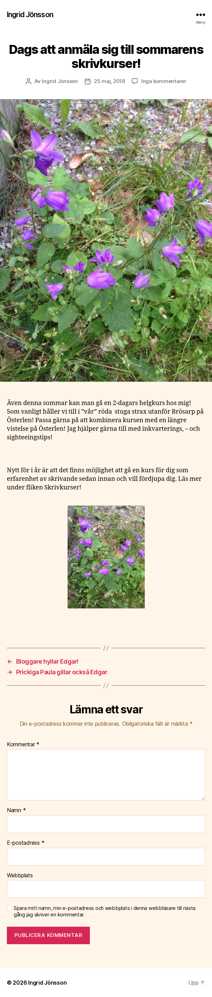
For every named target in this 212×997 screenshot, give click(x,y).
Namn (16, 810)
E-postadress (25, 843)
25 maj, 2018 (109, 81)
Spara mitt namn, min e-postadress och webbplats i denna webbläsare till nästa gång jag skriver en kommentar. (105, 911)
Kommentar (23, 744)
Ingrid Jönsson (30, 14)
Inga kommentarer (163, 81)
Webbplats (20, 876)
